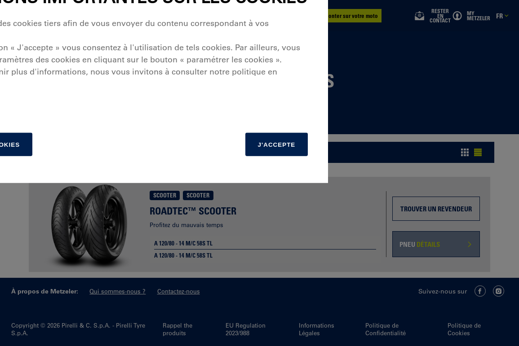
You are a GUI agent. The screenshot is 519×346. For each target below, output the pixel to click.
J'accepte (414, 254)
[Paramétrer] (137, 254)
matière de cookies (101, 192)
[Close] (455, 77)
